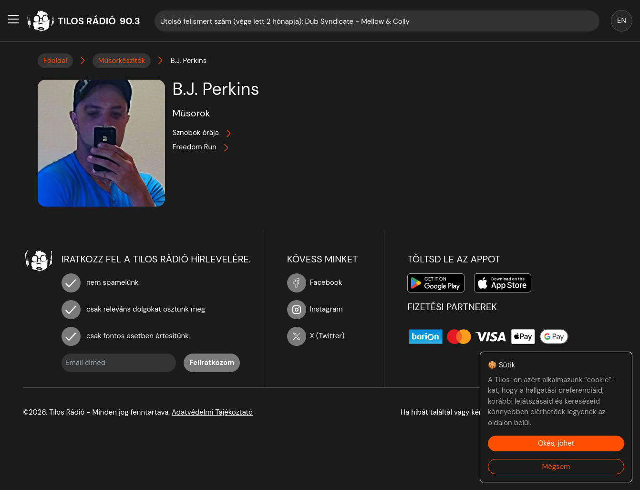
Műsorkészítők (121, 60)
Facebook (314, 282)
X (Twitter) (316, 336)
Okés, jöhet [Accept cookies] (556, 443)
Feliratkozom (211, 362)
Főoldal (55, 60)
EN (621, 20)
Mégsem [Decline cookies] (556, 466)
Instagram (315, 309)
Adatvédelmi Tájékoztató (212, 412)
